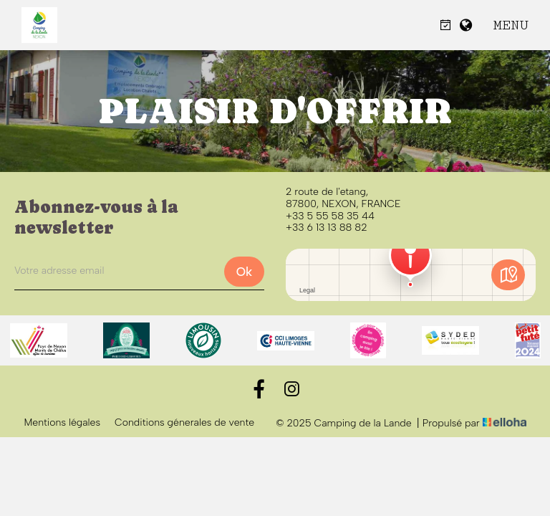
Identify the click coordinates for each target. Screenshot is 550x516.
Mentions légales (62, 423)
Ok (244, 271)
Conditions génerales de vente (184, 423)
